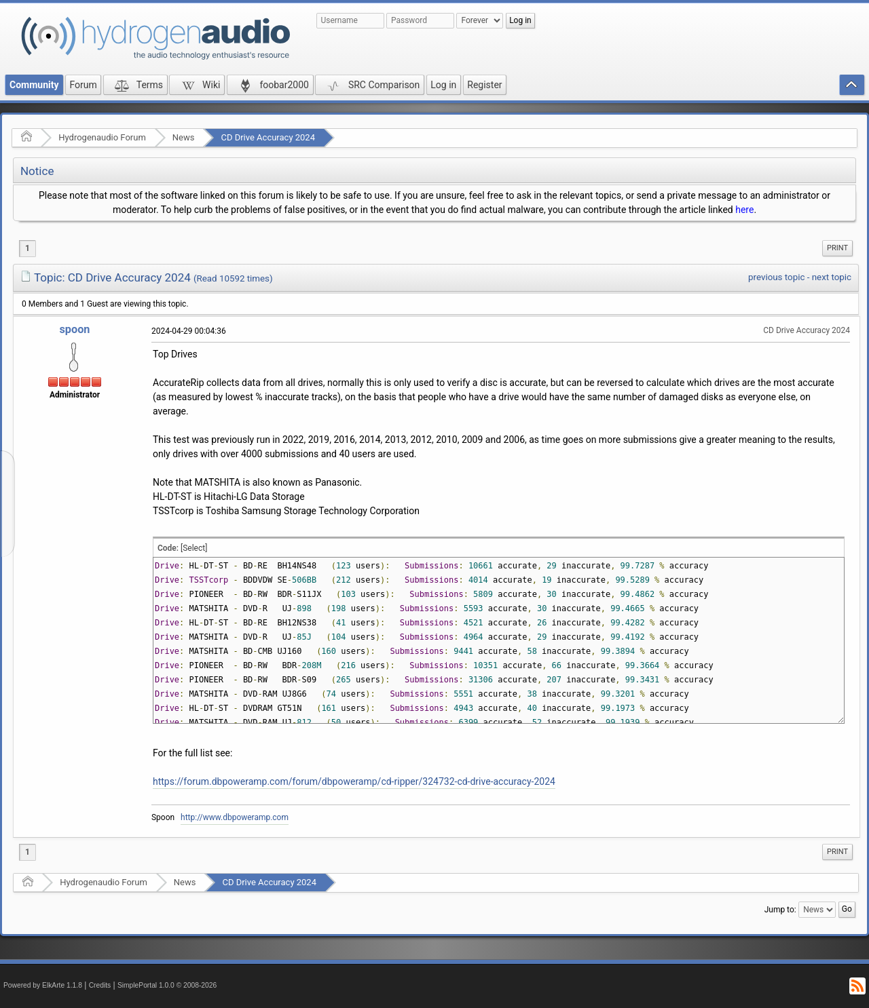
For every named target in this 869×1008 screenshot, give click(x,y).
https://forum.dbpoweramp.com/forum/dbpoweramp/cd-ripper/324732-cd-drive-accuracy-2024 (354, 781)
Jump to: (780, 909)
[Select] (194, 548)
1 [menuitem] (27, 248)
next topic (831, 277)
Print (837, 248)
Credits (100, 985)
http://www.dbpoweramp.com (235, 817)
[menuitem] (837, 248)
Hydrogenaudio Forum (102, 137)
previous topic (776, 277)
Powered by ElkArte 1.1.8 (42, 985)
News (183, 137)
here (744, 209)
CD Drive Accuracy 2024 (268, 137)
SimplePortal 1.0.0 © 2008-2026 (167, 985)
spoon (74, 329)
